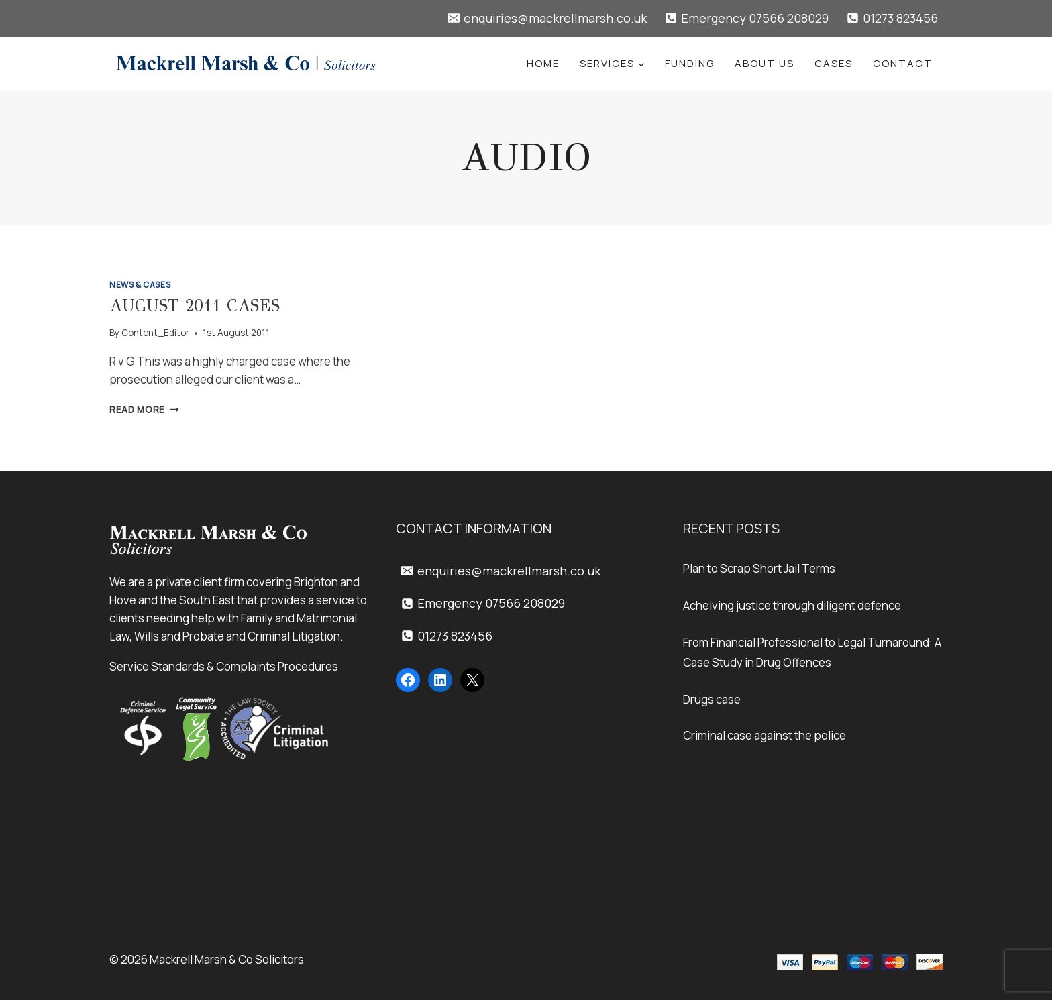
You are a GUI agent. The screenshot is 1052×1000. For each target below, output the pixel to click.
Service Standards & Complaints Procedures (223, 666)
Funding (690, 63)
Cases (833, 63)
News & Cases (139, 284)
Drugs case (712, 699)
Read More (144, 410)
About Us (764, 63)
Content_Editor (155, 333)
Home (543, 63)
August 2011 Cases (194, 305)
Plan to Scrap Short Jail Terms (759, 568)
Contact (903, 63)
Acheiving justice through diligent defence (792, 605)
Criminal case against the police (764, 735)
